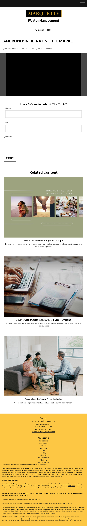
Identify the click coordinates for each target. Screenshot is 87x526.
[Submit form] (10, 158)
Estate (43, 446)
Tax (43, 450)
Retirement (43, 441)
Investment (43, 443)
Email (8, 122)
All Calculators (43, 462)
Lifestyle (43, 455)
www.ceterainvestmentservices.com (45, 513)
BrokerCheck (43, 464)
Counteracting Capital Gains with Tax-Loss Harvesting (43, 319)
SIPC (73, 486)
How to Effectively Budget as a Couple (43, 240)
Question (8, 137)
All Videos (43, 460)
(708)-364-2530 (43, 30)
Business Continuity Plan (65, 503)
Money (43, 453)
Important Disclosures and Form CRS (44, 503)
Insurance (43, 448)
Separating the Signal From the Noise (43, 399)
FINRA (70, 486)
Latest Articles (43, 458)
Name (8, 108)
